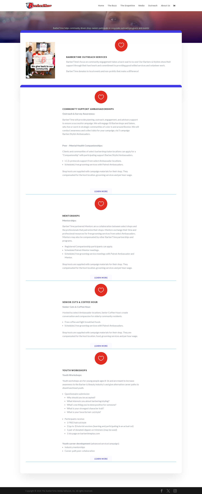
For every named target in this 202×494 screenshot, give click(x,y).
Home (101, 6)
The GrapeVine (127, 6)
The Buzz (112, 6)
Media (141, 6)
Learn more (101, 202)
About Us (165, 6)
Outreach (152, 6)
